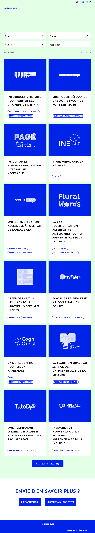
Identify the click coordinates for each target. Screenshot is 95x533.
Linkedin (90, 2)
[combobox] (25, 35)
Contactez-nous (29, 502)
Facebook (86, 2)
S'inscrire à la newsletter (61, 502)
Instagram (83, 2)
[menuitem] (77, 2)
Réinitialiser (9, 52)
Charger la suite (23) (47, 463)
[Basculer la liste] (42, 35)
